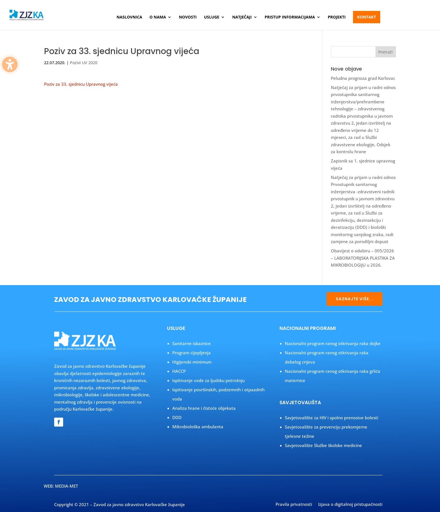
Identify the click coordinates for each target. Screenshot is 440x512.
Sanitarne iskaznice (191, 343)
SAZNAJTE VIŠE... (354, 299)
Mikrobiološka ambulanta (197, 426)
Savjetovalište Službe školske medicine (323, 445)
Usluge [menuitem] (211, 17)
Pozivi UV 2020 (83, 62)
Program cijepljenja (191, 352)
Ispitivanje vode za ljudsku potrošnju (208, 380)
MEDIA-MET (66, 486)
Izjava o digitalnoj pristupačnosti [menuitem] (350, 504)
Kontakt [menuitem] (366, 17)
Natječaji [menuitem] (241, 17)
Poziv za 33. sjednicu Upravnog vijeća (81, 84)
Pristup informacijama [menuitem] (290, 17)
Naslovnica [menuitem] (129, 17)
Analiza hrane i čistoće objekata (204, 408)
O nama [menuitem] (158, 17)
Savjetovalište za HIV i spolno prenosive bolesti (331, 417)
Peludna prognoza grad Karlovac (363, 78)
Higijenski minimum (192, 362)
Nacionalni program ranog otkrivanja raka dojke (333, 343)
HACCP (179, 371)
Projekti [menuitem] (337, 17)
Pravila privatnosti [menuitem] (294, 504)
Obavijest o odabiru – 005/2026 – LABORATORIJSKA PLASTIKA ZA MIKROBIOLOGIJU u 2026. (363, 258)
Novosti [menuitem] (187, 17)
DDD (177, 417)
